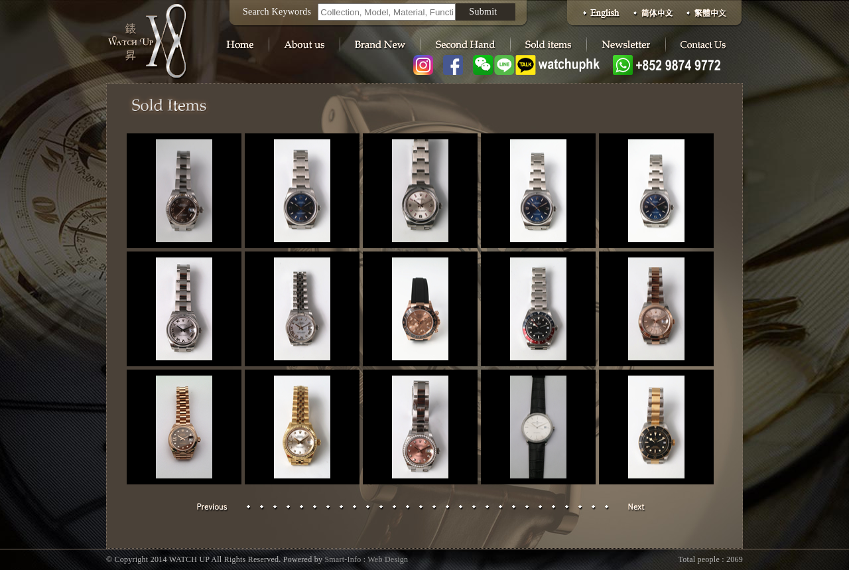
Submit (483, 12)
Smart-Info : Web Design (366, 559)
